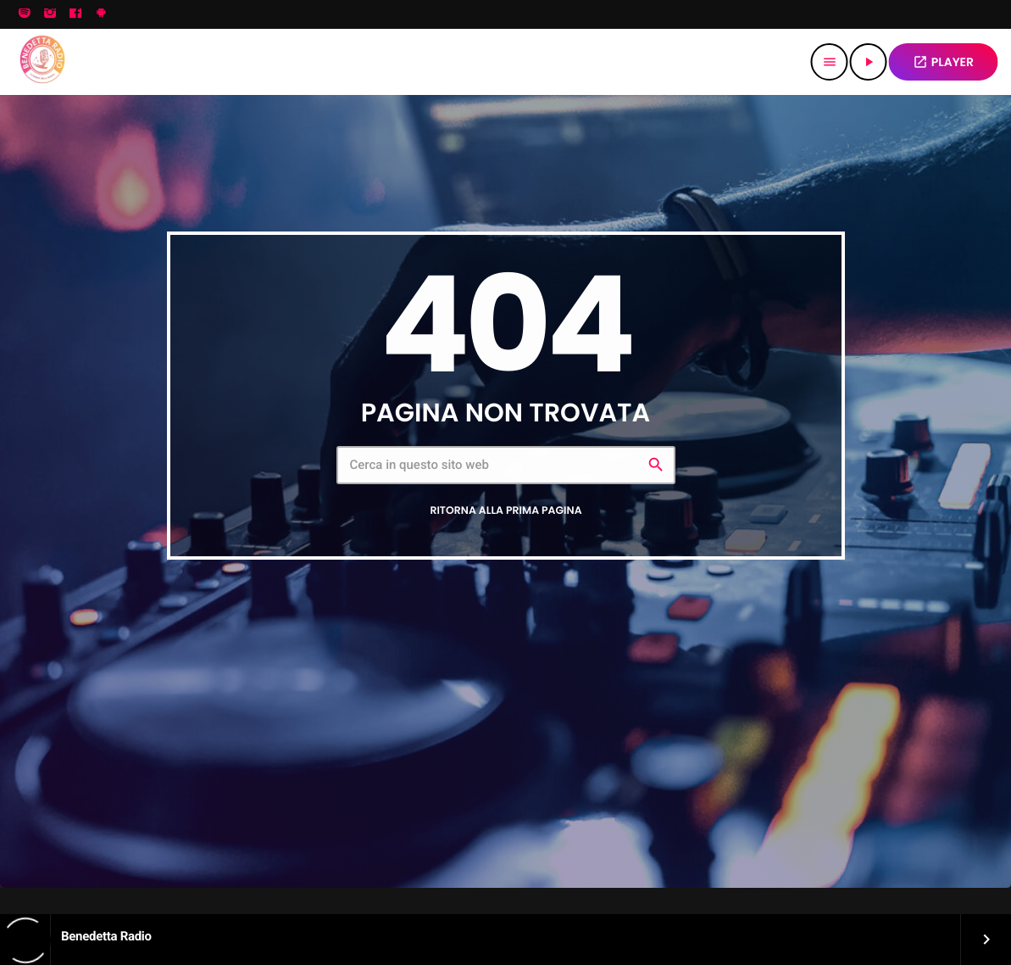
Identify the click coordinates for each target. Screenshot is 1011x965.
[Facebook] (75, 14)
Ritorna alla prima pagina (505, 511)
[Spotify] (24, 14)
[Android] (101, 14)
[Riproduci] (868, 62)
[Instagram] (50, 14)
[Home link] (41, 62)
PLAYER (943, 61)
